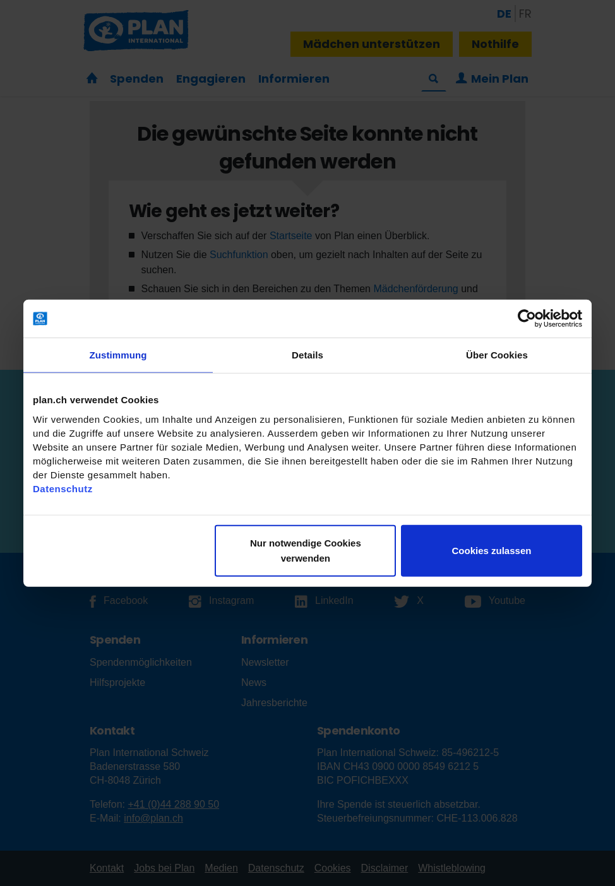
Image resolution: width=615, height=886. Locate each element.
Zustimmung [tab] (118, 355)
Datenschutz (63, 488)
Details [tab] (307, 355)
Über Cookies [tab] (497, 355)
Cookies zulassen (492, 550)
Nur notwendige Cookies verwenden (305, 550)
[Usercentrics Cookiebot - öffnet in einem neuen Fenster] (527, 318)
